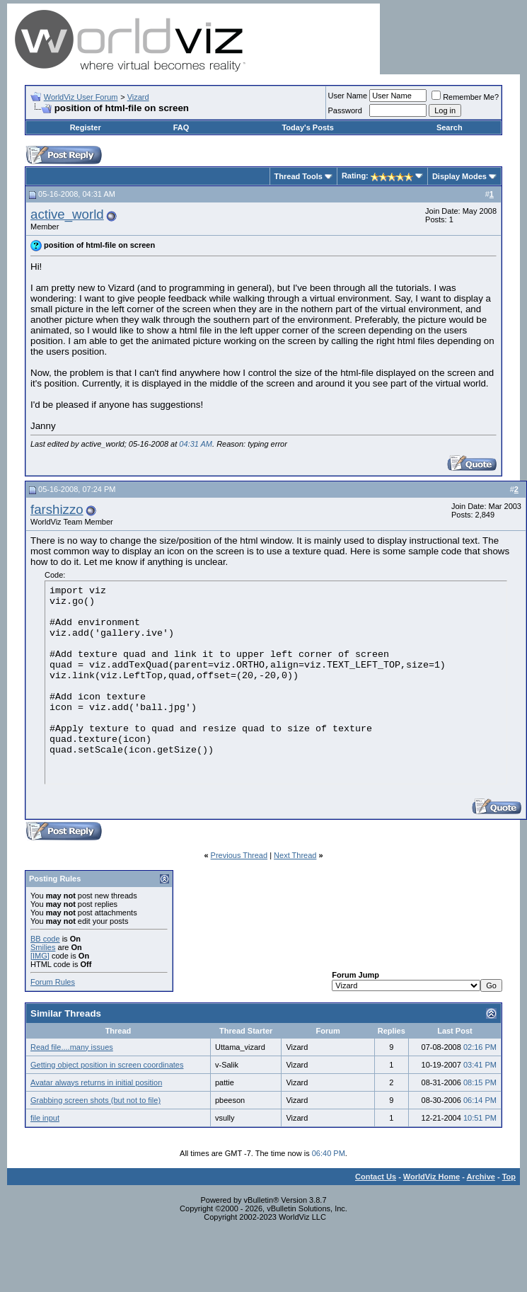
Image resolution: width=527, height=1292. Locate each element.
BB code (45, 938)
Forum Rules (52, 982)
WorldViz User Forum (81, 97)
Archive (481, 1176)
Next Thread (295, 855)
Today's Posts (307, 127)
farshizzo (56, 509)
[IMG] (40, 955)
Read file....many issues (71, 1047)
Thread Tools (298, 176)
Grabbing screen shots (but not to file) (95, 1100)
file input (44, 1118)
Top (509, 1176)
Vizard (138, 97)
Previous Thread (239, 855)
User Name (348, 95)
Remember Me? (465, 97)
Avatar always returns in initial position (96, 1082)
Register (85, 127)
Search (449, 127)
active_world (67, 214)
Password (345, 110)
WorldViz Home (431, 1176)
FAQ (181, 127)
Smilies (42, 947)
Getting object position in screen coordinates (106, 1065)
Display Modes (459, 176)
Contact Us (375, 1176)
